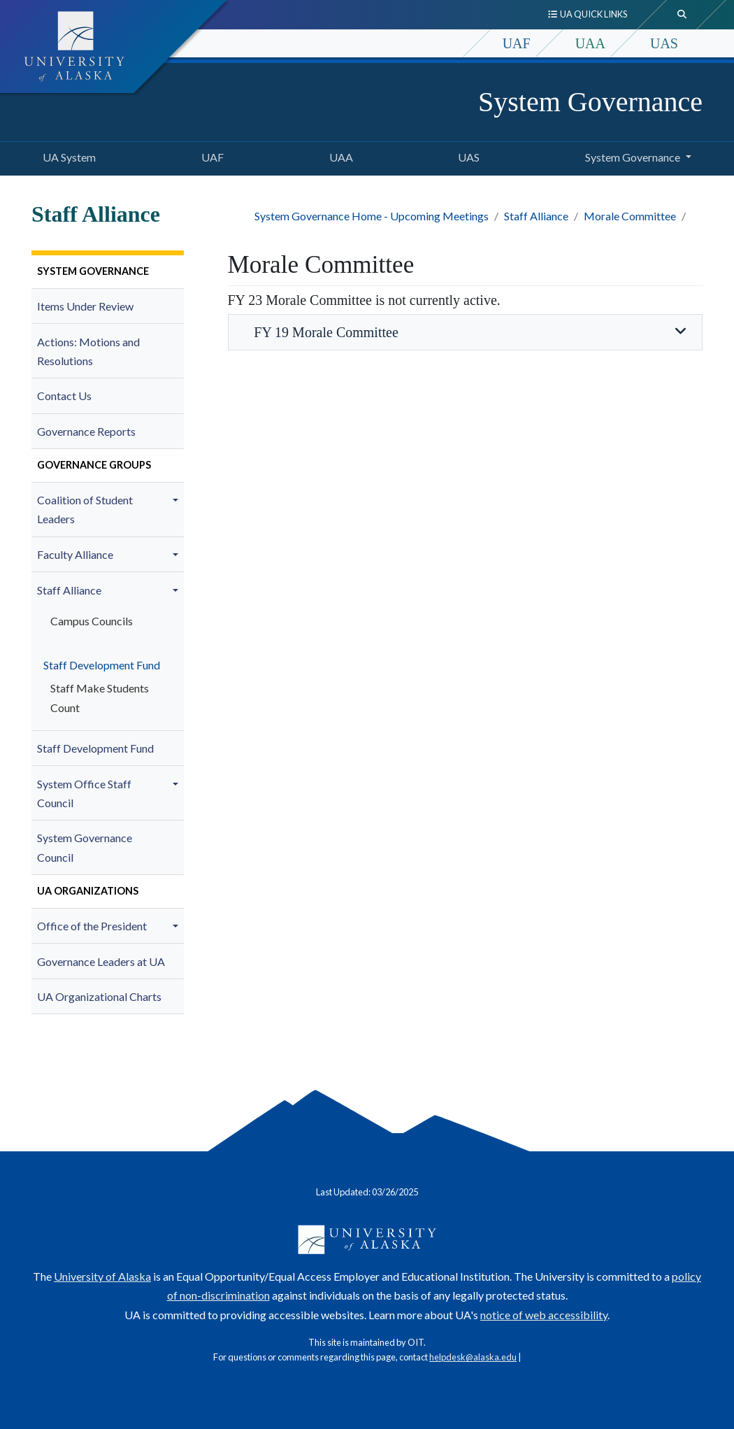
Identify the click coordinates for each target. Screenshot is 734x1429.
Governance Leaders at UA (101, 961)
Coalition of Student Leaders (85, 509)
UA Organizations (87, 891)
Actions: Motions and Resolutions (88, 351)
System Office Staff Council (84, 793)
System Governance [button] (632, 157)
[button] (177, 500)
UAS (664, 43)
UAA (590, 43)
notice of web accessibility (543, 1314)
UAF (517, 43)
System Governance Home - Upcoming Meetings (371, 215)
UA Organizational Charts (99, 996)
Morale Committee (630, 215)
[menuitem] (107, 272)
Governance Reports (86, 431)
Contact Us (64, 395)
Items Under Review (85, 306)
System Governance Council (84, 847)
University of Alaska (102, 1276)
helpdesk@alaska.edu (473, 1357)
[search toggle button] (682, 14)
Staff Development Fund (98, 664)
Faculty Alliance (75, 554)
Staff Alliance (536, 215)
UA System (66, 155)
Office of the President (92, 925)
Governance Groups (94, 465)
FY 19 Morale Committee (465, 332)
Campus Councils (91, 620)
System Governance (590, 102)
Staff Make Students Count (99, 697)
